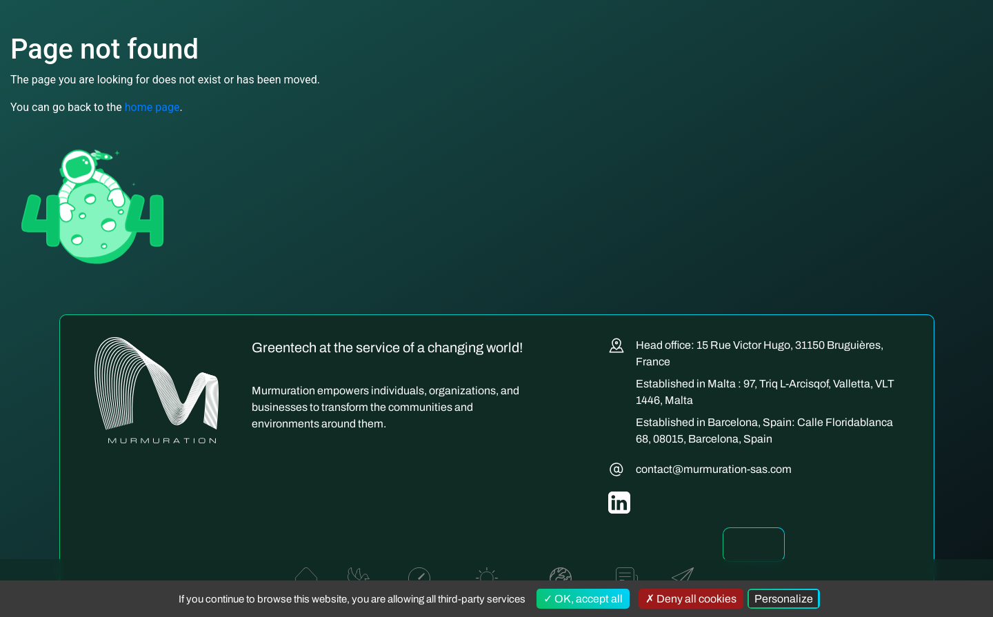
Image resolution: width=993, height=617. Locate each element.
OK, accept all (583, 599)
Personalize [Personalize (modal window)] (783, 599)
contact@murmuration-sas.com (714, 469)
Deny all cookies (690, 599)
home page (152, 107)
